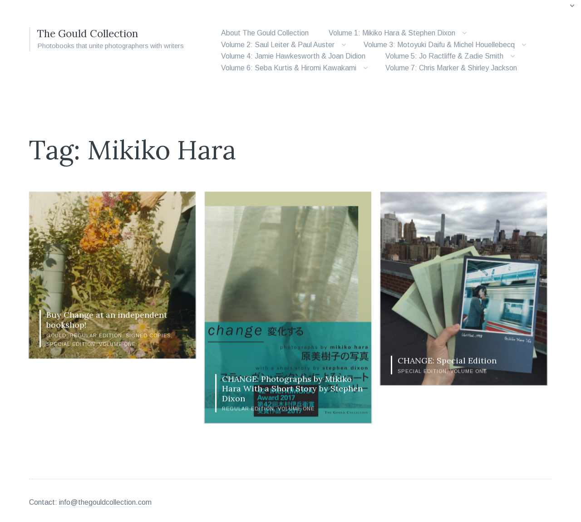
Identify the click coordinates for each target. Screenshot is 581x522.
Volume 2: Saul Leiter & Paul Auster (278, 45)
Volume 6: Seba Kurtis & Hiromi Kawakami (288, 68)
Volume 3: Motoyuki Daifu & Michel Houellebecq (439, 45)
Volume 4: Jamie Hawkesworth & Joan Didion (293, 56)
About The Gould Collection (265, 33)
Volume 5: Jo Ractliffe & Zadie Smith (444, 56)
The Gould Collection (90, 33)
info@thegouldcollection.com (105, 498)
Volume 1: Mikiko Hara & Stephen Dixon (392, 33)
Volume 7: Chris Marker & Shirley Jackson (451, 68)
